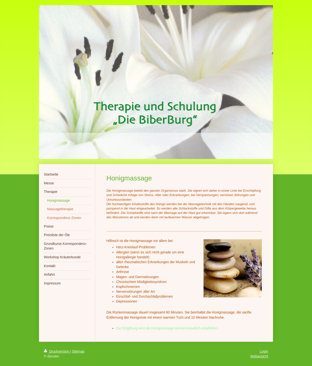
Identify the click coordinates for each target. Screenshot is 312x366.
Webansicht (259, 356)
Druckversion (57, 351)
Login (264, 351)
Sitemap (78, 351)
